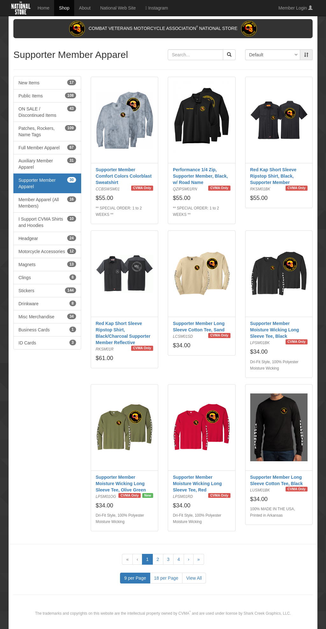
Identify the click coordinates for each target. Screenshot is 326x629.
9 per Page (135, 578)
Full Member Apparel (47, 147)
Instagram (156, 8)
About (85, 8)
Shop (64, 8)
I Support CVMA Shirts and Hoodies (47, 222)
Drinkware (47, 303)
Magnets (47, 264)
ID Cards (47, 342)
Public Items (47, 95)
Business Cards (47, 329)
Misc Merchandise (47, 316)
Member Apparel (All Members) (47, 202)
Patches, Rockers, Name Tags (47, 131)
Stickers (47, 290)
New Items (47, 82)
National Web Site (118, 8)
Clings (47, 277)
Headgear (47, 238)
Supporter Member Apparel (47, 183)
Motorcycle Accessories (47, 251)
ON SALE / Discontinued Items (47, 112)
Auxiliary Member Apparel (47, 164)
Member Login (296, 8)
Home (43, 8)
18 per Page (166, 578)
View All (194, 578)
